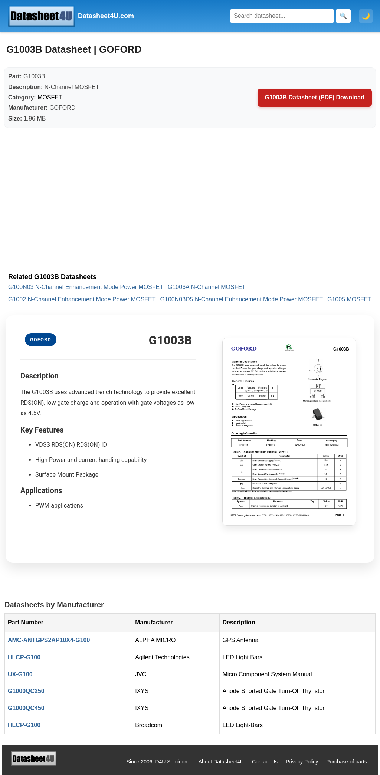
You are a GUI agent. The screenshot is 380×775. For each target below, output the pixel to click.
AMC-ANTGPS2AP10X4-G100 (49, 640)
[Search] (282, 16)
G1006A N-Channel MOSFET (207, 287)
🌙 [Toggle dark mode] (366, 16)
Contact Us (265, 762)
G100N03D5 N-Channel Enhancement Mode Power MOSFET (241, 299)
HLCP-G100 (24, 657)
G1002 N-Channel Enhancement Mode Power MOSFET (82, 299)
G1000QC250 (26, 691)
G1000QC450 (26, 708)
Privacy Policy (302, 762)
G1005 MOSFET (349, 299)
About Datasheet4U (221, 762)
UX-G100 (20, 674)
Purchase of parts (346, 762)
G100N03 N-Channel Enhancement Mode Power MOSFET (85, 287)
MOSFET (49, 97)
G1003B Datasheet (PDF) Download (315, 97)
